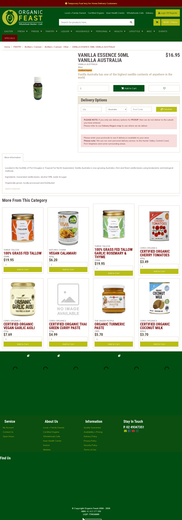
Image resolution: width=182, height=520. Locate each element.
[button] (164, 88)
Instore (46, 414)
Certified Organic (96, 13)
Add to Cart (128, 88)
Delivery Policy (90, 406)
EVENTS (163, 31)
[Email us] (125, 400)
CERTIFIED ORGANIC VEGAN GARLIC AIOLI (19, 326)
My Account (8, 397)
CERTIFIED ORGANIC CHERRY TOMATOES (155, 253)
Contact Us (8, 401)
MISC (149, 31)
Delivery (149, 13)
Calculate (166, 109)
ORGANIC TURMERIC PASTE (110, 326)
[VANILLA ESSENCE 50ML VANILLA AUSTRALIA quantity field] (93, 88)
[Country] (116, 109)
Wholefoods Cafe (135, 13)
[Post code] (141, 109)
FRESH (21, 31)
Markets (47, 419)
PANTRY (50, 31)
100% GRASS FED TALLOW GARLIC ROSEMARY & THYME (114, 253)
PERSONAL (102, 31)
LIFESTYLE (134, 31)
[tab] (12, 157)
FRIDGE (35, 31)
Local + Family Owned (75, 13)
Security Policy (90, 414)
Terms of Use (90, 419)
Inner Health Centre (115, 13)
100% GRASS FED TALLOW (23, 253)
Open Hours (8, 406)
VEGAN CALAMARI (62, 253)
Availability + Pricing (93, 401)
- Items (170, 22)
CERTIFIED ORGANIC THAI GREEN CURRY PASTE (68, 326)
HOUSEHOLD (82, 31)
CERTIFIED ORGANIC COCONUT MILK (155, 326)
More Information (13, 157)
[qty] (91, 109)
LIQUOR (65, 31)
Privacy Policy (90, 410)
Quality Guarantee (92, 397)
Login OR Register (167, 13)
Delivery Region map (111, 125)
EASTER (9, 31)
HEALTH (118, 31)
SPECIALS (10, 38)
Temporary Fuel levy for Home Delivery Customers (91, 3)
